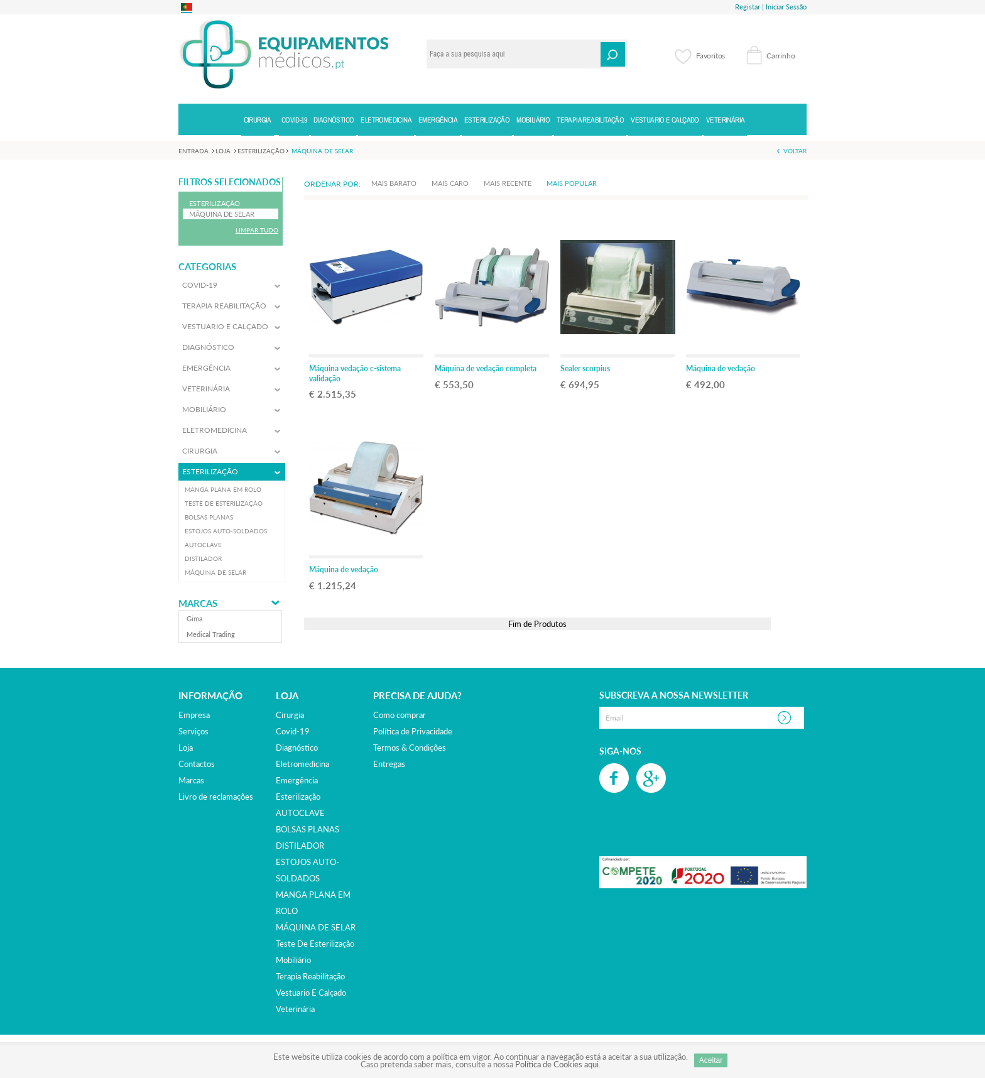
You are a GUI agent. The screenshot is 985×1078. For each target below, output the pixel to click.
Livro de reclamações (215, 797)
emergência (297, 780)
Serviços (193, 731)
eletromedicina (302, 764)
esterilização (298, 797)
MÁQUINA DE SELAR (316, 927)
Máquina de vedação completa (485, 368)
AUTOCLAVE (300, 813)
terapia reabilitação (310, 976)
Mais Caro (450, 183)
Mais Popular (572, 183)
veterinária (295, 1009)
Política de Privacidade (412, 731)
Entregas (389, 764)
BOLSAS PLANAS (307, 829)
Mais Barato (393, 183)
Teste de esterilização (315, 944)
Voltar (795, 151)
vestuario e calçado (311, 993)
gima (194, 618)
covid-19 (293, 731)
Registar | (749, 7)
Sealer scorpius (585, 368)
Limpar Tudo (257, 230)
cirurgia (290, 715)
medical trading (211, 634)
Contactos (196, 764)
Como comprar (399, 715)
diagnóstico (297, 748)
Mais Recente (507, 183)
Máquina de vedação (720, 368)
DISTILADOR (300, 846)
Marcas (197, 603)
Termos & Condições (409, 748)
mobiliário (293, 960)
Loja (185, 748)
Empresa (194, 715)
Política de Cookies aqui (557, 1064)
